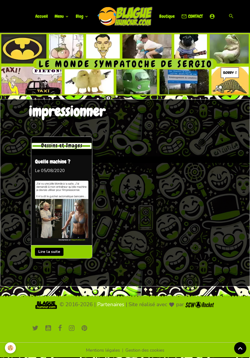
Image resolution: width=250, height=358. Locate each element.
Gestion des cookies (144, 350)
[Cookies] (10, 347)
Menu (59, 16)
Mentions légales (103, 350)
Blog (80, 16)
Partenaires (110, 304)
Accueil (41, 16)
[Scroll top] (240, 348)
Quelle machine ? (52, 162)
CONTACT (192, 16)
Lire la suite (49, 251)
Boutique (167, 16)
